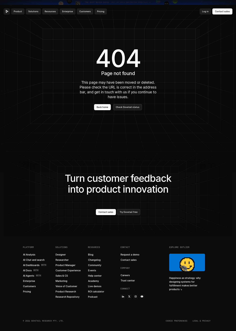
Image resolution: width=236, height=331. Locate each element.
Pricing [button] (100, 11)
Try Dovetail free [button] (129, 212)
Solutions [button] (33, 11)
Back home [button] (102, 107)
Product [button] (18, 11)
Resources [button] (50, 11)
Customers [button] (85, 11)
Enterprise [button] (67, 11)
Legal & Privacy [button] (202, 321)
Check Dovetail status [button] (127, 107)
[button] (7, 11)
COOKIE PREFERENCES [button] (176, 321)
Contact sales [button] (222, 11)
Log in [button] (205, 11)
